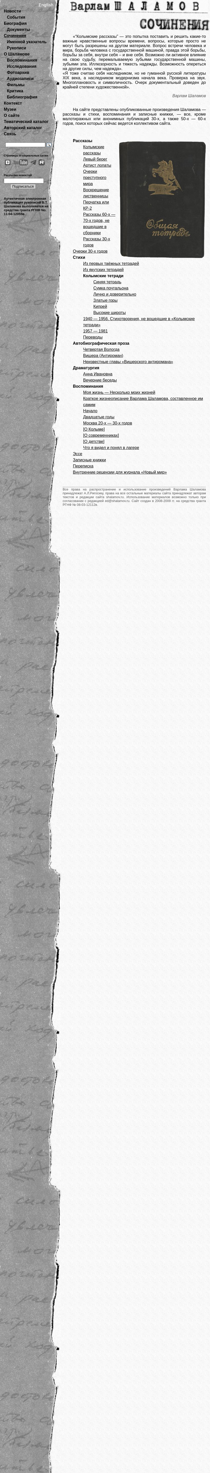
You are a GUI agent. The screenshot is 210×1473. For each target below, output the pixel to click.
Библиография (22, 97)
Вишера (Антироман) (103, 355)
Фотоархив (18, 72)
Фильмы (16, 85)
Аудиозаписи (20, 78)
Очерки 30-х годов (90, 251)
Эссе (77, 454)
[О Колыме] (94, 429)
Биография (15, 23)
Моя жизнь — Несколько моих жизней (119, 392)
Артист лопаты (97, 165)
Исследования (21, 66)
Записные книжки (89, 460)
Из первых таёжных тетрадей (111, 263)
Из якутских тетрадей (103, 269)
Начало (90, 411)
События (16, 17)
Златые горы (105, 300)
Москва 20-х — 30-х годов (107, 423)
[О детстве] (93, 441)
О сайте (11, 115)
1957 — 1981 (95, 331)
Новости (12, 11)
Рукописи (16, 48)
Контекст (13, 103)
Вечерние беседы (100, 380)
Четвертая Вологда (101, 349)
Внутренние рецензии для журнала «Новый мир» (120, 472)
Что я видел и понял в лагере (111, 447)
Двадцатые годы (98, 417)
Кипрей (100, 306)
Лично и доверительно (114, 294)
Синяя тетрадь (107, 282)
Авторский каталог (23, 128)
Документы (18, 29)
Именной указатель (27, 42)
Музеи (10, 109)
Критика (15, 91)
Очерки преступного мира (94, 177)
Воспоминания (22, 60)
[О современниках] (101, 435)
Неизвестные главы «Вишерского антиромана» (128, 362)
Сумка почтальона (110, 288)
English (46, 5)
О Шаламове (17, 54)
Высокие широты (109, 312)
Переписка (83, 466)
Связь (10, 134)
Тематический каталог (26, 121)
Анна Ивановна (97, 374)
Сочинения (15, 36)
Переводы (93, 337)
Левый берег (95, 159)
